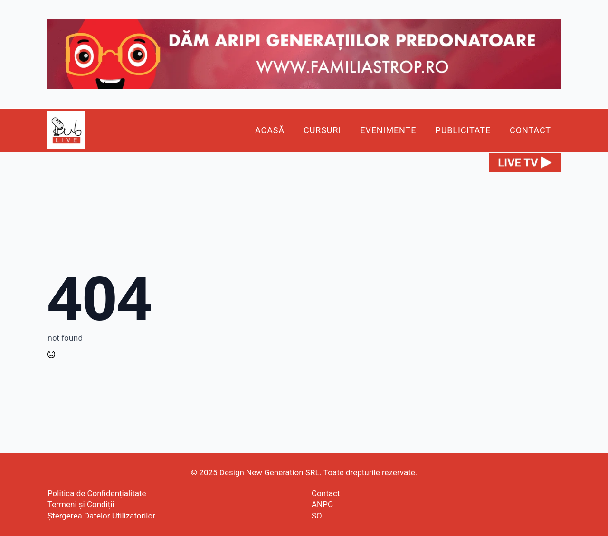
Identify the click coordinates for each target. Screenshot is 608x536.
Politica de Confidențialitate (97, 493)
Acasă (270, 130)
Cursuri (322, 130)
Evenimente (388, 130)
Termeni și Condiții (81, 504)
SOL (319, 515)
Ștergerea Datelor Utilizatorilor (101, 515)
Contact (530, 130)
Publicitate (463, 130)
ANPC (322, 504)
